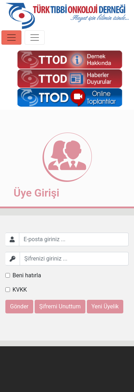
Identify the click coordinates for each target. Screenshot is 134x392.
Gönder (19, 306)
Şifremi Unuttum (60, 306)
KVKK (20, 289)
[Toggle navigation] (11, 37)
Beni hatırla (27, 275)
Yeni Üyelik (105, 306)
